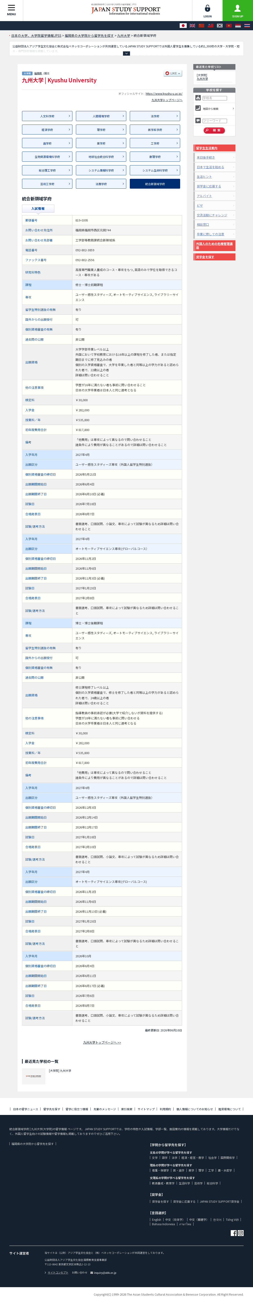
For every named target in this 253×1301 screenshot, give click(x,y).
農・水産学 (225, 1170)
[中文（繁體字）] (210, 25)
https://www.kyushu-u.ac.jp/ (164, 93)
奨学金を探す (205, 257)
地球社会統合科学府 (101, 157)
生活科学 (184, 1183)
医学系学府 (155, 130)
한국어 (217, 1219)
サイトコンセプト (56, 1272)
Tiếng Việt (232, 1219)
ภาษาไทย (185, 1224)
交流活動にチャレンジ (212, 215)
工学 (211, 1170)
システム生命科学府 (155, 170)
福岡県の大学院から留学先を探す (32, 1144)
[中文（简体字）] (201, 25)
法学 (174, 1158)
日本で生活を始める (210, 167)
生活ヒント (204, 176)
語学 (164, 1158)
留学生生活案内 (206, 148)
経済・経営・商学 (193, 1158)
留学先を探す (51, 1108)
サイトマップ (146, 1108)
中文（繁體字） (199, 1219)
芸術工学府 (47, 184)
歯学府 (47, 143)
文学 (155, 1158)
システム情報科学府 (101, 170)
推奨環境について (229, 1108)
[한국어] (219, 25)
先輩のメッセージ (104, 1108)
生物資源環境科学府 (47, 157)
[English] (192, 25)
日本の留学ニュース (25, 1108)
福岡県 (38, 73)
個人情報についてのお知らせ (194, 1108)
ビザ (200, 205)
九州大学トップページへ (167, 100)
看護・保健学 (160, 1170)
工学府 (155, 143)
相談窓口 (203, 224)
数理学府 (155, 157)
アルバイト (204, 196)
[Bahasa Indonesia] (238, 25)
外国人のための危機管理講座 (214, 245)
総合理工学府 (47, 170)
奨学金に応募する (209, 186)
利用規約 (165, 1108)
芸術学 (198, 1183)
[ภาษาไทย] (247, 25)
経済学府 (47, 130)
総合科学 (212, 1183)
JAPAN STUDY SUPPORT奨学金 (219, 1201)
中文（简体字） (175, 1219)
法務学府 (101, 184)
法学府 (155, 116)
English (156, 1219)
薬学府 (101, 143)
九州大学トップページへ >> (102, 1042)
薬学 (191, 1170)
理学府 (101, 130)
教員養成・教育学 (163, 1183)
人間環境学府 (101, 116)
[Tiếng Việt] (228, 25)
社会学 (212, 1158)
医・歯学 (178, 1170)
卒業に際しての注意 (210, 234)
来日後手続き (206, 157)
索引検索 (126, 1108)
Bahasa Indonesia (163, 1224)
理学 (201, 1170)
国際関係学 (228, 1158)
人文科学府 (47, 116)
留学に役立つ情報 (77, 1108)
